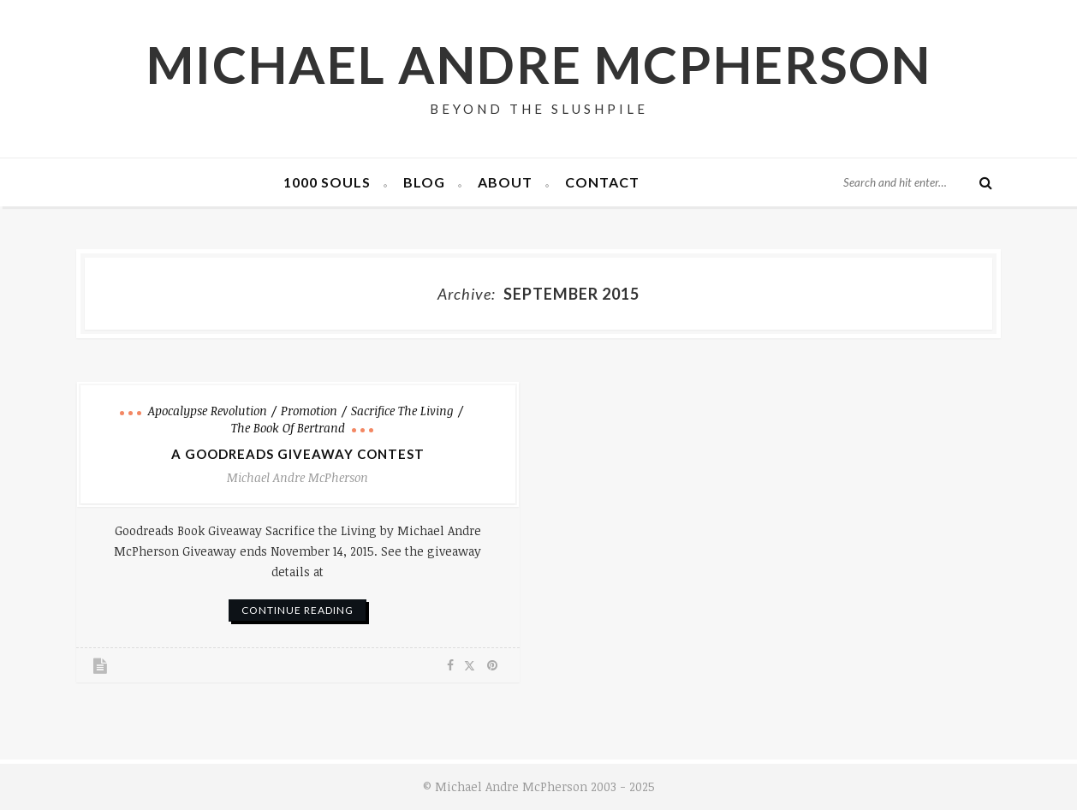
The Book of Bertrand (288, 428)
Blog (424, 182)
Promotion (309, 410)
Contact (602, 182)
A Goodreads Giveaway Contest (298, 454)
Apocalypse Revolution (207, 410)
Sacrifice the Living (402, 410)
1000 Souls (327, 182)
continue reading (297, 610)
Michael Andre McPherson (538, 64)
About (505, 182)
